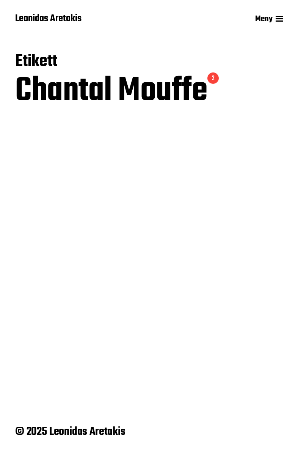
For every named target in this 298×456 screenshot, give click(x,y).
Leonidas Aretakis (48, 19)
